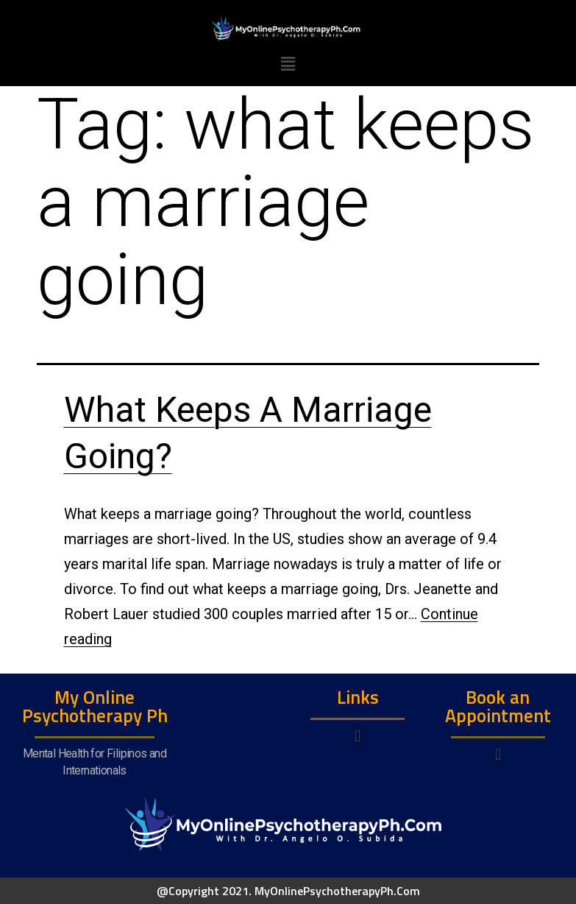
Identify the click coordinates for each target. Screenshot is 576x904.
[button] (358, 736)
